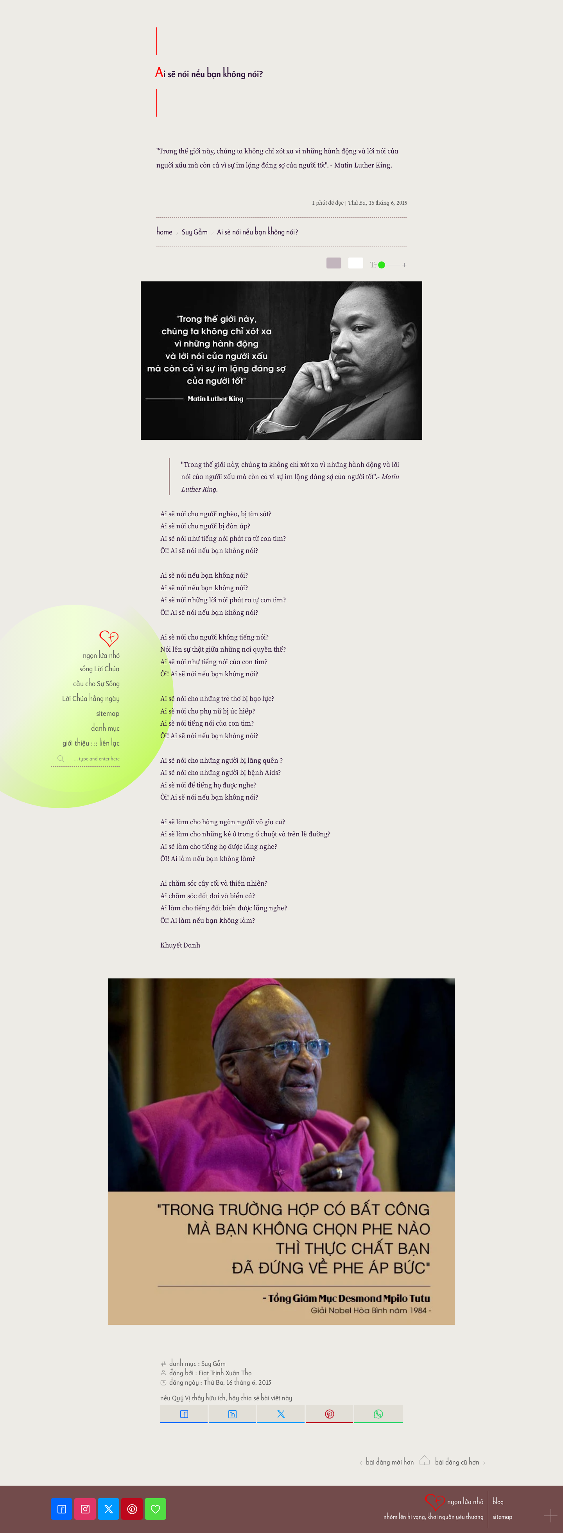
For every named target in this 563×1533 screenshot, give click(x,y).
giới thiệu (76, 743)
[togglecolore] (355, 263)
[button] (551, 1516)
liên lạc (109, 743)
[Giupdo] (155, 1509)
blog (498, 1502)
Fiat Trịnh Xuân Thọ (225, 1373)
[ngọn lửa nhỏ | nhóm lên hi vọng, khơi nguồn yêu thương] (434, 1506)
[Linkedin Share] (233, 1414)
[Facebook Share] (184, 1414)
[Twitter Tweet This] (281, 1414)
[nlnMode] (388, 264)
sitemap (108, 713)
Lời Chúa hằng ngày (91, 698)
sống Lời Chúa (99, 669)
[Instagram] (86, 1509)
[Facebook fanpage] (62, 1509)
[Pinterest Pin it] (330, 1414)
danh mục (105, 728)
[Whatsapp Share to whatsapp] (378, 1414)
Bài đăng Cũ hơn (461, 1462)
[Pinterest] (133, 1509)
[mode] (333, 263)
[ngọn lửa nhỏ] (85, 643)
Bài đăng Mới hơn (386, 1462)
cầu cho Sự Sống (96, 683)
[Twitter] (109, 1509)
